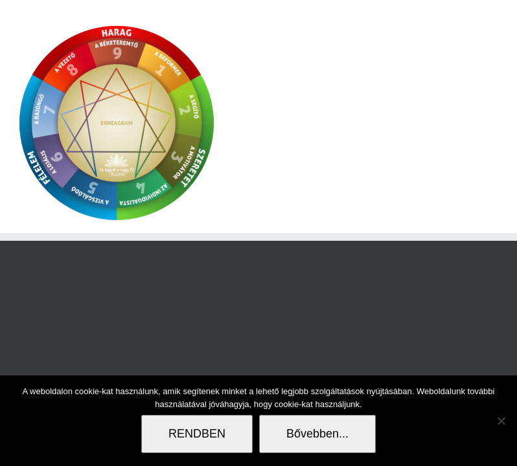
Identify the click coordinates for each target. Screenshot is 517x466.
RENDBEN (196, 433)
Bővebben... (317, 433)
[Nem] (500, 420)
